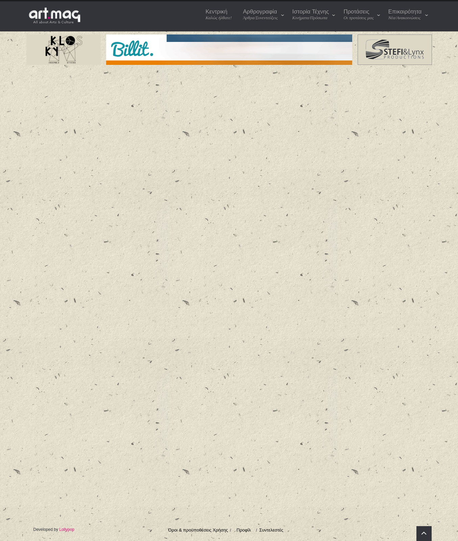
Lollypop (66, 529)
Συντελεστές (271, 530)
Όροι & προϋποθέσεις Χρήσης (198, 530)
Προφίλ (244, 530)
